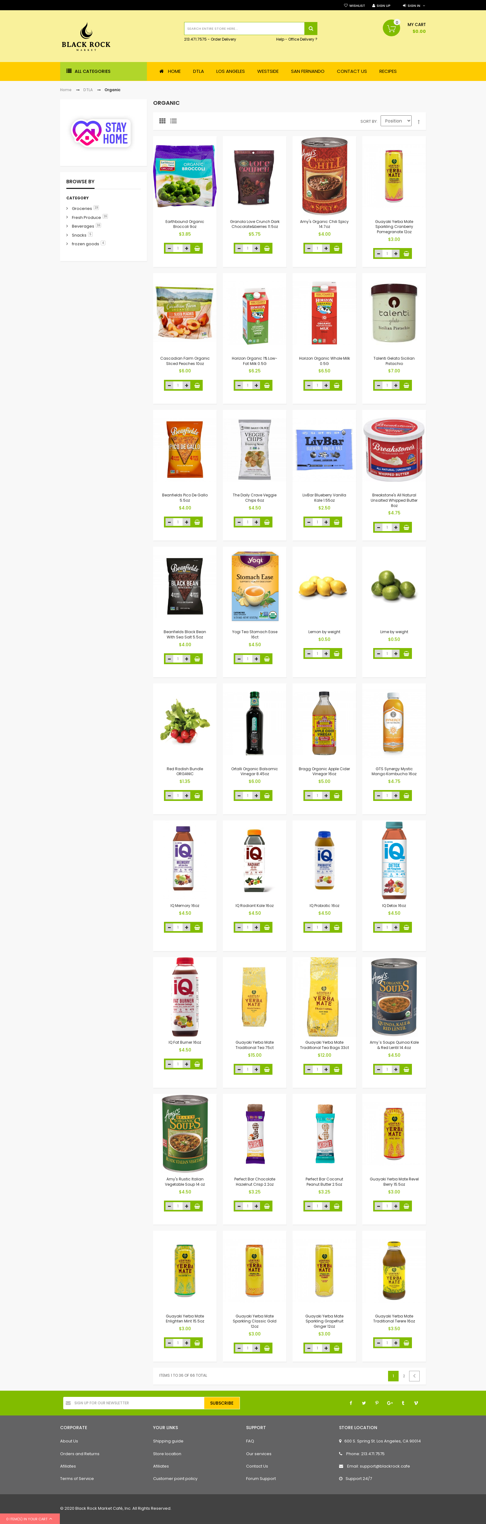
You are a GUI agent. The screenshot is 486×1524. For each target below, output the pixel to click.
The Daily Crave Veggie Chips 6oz (254, 497)
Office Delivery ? (302, 39)
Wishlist (357, 5)
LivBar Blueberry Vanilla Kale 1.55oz (324, 497)
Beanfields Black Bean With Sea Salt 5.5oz (185, 634)
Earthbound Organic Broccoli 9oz (185, 224)
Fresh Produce (86, 217)
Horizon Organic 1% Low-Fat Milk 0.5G (254, 360)
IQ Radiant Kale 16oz (255, 905)
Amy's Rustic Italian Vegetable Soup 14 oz (185, 1181)
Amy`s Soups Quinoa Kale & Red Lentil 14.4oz (394, 1045)
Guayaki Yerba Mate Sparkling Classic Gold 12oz (254, 1321)
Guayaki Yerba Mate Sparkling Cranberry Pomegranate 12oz (394, 226)
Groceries (82, 208)
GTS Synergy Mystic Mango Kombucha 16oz (394, 771)
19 (96, 207)
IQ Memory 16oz (184, 905)
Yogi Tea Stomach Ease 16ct (254, 634)
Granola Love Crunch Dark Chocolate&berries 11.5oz (255, 224)
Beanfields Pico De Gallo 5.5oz (185, 497)
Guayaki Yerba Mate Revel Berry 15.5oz (394, 1181)
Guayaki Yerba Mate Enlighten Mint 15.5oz (185, 1318)
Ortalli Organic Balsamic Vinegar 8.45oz (254, 771)
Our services (259, 1454)
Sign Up (384, 5)
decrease (169, 248)
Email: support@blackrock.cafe (374, 1466)
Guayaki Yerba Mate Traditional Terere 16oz (394, 1318)
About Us (69, 1441)
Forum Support (261, 1479)
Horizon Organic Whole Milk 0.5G (324, 360)
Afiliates (68, 1466)
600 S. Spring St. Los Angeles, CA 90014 (380, 1441)
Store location (167, 1454)
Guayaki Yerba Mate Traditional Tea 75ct (255, 1045)
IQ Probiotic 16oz (324, 905)
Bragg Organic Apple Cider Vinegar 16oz (324, 771)
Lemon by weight (324, 631)
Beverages (83, 226)
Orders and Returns (79, 1454)
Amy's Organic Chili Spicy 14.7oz (324, 224)
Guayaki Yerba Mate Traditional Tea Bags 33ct (324, 1045)
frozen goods (85, 244)
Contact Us (257, 1466)
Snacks (79, 235)
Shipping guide (168, 1441)
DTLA (88, 89)
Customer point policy (175, 1479)
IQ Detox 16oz (394, 905)
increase (186, 248)
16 (105, 216)
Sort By (368, 121)
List (174, 122)
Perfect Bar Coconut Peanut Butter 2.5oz (324, 1181)
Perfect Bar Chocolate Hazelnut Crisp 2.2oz (254, 1181)
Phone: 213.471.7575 (362, 1454)
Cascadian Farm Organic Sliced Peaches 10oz (185, 360)
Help (280, 39)
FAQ (250, 1441)
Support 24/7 (355, 1479)
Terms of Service (77, 1479)
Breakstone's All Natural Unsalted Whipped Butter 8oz (394, 500)
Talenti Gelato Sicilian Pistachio (394, 360)
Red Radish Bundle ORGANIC (185, 771)
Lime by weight (394, 631)
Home (66, 89)
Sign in (414, 5)
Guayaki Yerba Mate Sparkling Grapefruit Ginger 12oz (324, 1321)
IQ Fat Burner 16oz (185, 1042)
